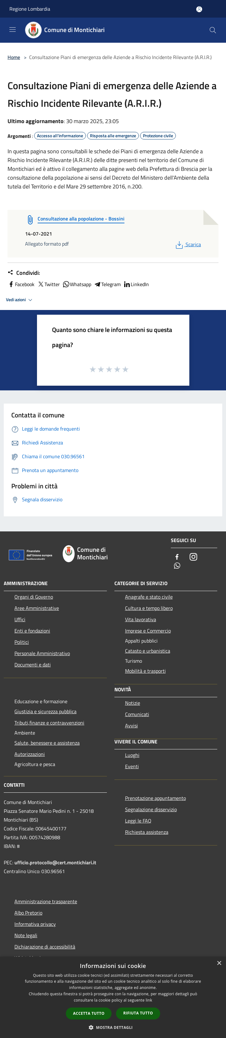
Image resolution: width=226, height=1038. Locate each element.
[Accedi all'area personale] (199, 9)
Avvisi (131, 725)
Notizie (132, 703)
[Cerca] (213, 30)
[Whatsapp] (177, 566)
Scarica (187, 244)
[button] (113, 1027)
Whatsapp (76, 284)
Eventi (132, 766)
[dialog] (113, 997)
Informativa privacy (35, 924)
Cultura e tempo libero (149, 608)
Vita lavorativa (140, 619)
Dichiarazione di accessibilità (44, 946)
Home (14, 57)
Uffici (19, 619)
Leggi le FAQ (138, 820)
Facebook (21, 284)
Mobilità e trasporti (145, 671)
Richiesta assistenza (146, 832)
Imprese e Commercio (148, 630)
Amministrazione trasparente (45, 901)
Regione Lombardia (29, 9)
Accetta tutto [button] (88, 1013)
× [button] (219, 963)
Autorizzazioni (29, 754)
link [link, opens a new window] (149, 1000)
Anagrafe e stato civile (149, 597)
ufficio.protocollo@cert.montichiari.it (55, 862)
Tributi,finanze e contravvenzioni (49, 722)
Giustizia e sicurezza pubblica (45, 711)
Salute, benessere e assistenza (47, 743)
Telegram (107, 284)
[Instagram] (193, 557)
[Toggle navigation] (12, 29)
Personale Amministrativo (42, 653)
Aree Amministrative (36, 608)
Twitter (48, 284)
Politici (21, 642)
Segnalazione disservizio (151, 809)
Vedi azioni (20, 300)
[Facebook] (177, 557)
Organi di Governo (33, 597)
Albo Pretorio (28, 912)
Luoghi (132, 755)
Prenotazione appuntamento (155, 798)
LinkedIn (136, 284)
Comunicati (137, 714)
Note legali (25, 935)
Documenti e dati (32, 664)
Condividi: (24, 273)
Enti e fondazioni (32, 630)
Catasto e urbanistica (147, 651)
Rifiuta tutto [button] (138, 1013)
